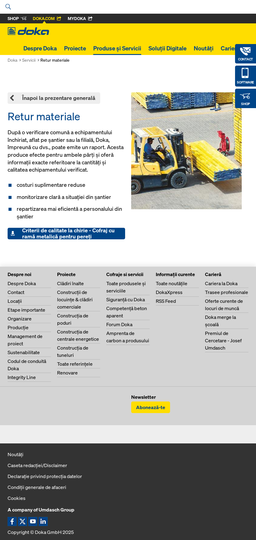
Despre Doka (40, 48)
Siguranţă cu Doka (125, 299)
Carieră (230, 48)
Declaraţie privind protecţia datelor (45, 476)
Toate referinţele (75, 364)
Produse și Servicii (117, 48)
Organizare (20, 318)
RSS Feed (166, 301)
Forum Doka (119, 324)
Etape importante (26, 309)
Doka (12, 60)
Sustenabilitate (24, 352)
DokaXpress (169, 292)
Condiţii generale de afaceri (37, 487)
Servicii (29, 60)
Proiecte (75, 48)
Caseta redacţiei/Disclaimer (37, 465)
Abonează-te (150, 407)
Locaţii (15, 301)
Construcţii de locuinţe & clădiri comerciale (75, 299)
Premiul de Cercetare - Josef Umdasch (223, 340)
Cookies (17, 498)
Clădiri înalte (70, 283)
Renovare (67, 372)
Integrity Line (22, 377)
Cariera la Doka (221, 283)
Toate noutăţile (171, 283)
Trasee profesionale (226, 292)
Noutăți (203, 48)
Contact (16, 292)
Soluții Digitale (167, 48)
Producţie (18, 327)
